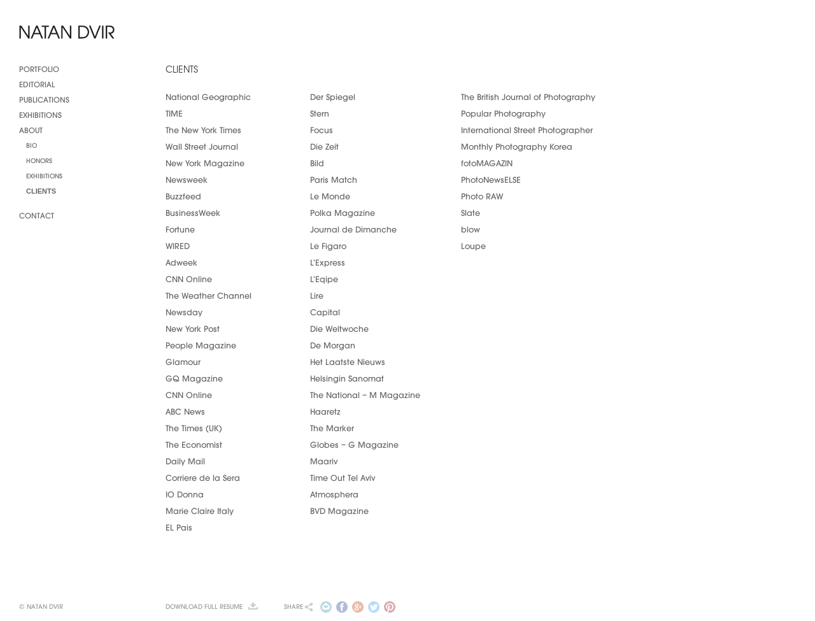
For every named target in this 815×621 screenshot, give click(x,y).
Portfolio (39, 68)
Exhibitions (40, 114)
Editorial (37, 83)
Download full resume (204, 607)
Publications (44, 99)
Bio (31, 144)
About (31, 129)
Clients (41, 190)
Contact (36, 214)
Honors (39, 160)
